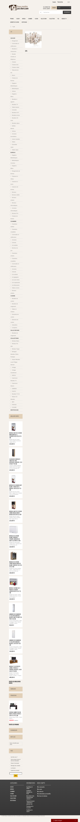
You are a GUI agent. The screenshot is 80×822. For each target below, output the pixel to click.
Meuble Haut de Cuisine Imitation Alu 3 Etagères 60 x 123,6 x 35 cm (15, 435)
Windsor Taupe (15, 349)
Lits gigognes (15, 277)
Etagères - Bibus (14, 95)
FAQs (12, 751)
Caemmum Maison (14, 385)
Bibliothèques (15, 88)
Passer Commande (15, 763)
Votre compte (46, 8)
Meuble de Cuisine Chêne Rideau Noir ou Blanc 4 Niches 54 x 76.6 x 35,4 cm (15, 564)
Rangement (15, 40)
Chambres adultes (14, 225)
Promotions (13, 696)
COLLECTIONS (52, 18)
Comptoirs (14, 327)
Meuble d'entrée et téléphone (13, 56)
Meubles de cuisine (14, 300)
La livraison (13, 768)
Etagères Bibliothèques (14, 85)
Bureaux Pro (15, 213)
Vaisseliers (14, 325)
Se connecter (46, 7)
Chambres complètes (14, 231)
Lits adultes (15, 245)
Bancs (13, 75)
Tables (13, 141)
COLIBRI (14, 407)
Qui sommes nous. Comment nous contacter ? (30, 798)
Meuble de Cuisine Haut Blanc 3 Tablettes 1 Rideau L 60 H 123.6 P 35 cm (15, 487)
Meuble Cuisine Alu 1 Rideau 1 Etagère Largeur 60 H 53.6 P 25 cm (15, 591)
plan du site (60, 2)
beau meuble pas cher (14, 744)
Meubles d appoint (14, 100)
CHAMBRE (30, 18)
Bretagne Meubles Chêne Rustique (14, 354)
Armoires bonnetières (13, 135)
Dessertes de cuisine (15, 316)
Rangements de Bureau (15, 172)
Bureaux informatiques (14, 204)
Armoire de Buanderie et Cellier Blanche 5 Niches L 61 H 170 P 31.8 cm (15, 643)
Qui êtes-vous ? (14, 757)
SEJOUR (18, 18)
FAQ (58, 18)
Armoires (14, 240)
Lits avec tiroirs (15, 279)
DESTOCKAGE (24, 22)
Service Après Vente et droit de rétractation (15, 761)
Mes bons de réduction (42, 796)
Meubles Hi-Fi (15, 112)
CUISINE (36, 18)
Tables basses (15, 107)
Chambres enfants (14, 254)
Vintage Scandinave (13, 371)
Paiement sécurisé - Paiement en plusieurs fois (30, 803)
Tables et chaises (13, 310)
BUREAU (23, 18)
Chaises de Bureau (14, 79)
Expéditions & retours (29, 788)
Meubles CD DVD (14, 119)
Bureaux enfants (13, 199)
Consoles (14, 110)
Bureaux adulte (16, 194)
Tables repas (15, 149)
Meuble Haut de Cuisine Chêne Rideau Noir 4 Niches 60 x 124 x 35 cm (15, 513)
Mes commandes (41, 787)
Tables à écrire (15, 288)
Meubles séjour (16, 123)
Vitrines (14, 91)
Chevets (14, 242)
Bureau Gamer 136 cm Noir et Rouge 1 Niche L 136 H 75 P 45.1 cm (15, 714)
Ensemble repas (14, 146)
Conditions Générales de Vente (29, 793)
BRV (13, 402)
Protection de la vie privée (29, 807)
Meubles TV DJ (16, 394)
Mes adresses (40, 792)
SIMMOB (14, 388)
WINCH (14, 375)
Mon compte (41, 784)
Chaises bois (15, 64)
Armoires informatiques (14, 209)
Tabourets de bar (14, 71)
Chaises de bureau (14, 217)
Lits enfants (15, 274)
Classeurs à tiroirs (14, 183)
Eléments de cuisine (14, 22)
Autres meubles (16, 139)
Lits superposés (16, 282)
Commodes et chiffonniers (15, 45)
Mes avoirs (39, 790)
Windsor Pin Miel (14, 345)
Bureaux (14, 192)
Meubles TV (64, 18)
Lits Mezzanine (15, 285)
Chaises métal (15, 67)
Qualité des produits (15, 771)
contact (54, 2)
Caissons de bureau (14, 188)
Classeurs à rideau (14, 178)
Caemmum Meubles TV (14, 379)
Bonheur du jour (14, 249)
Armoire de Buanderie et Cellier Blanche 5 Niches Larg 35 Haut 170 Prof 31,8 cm (15, 617)
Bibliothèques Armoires (15, 162)
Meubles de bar (16, 115)
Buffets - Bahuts (13, 127)
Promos (12, 18)
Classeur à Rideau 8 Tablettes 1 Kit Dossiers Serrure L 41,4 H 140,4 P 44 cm (15, 461)
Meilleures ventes (15, 416)
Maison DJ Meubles (14, 398)
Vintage (14, 367)
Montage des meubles (15, 766)
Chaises (14, 62)
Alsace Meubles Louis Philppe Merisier (15, 362)
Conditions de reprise (29, 811)
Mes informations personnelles (44, 794)
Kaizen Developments (31, 816)
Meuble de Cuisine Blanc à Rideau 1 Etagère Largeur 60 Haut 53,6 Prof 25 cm (14, 538)
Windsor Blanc (15, 341)
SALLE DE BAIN (44, 18)
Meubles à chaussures (14, 50)
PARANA (14, 404)
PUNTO (14, 391)
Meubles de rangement (14, 305)
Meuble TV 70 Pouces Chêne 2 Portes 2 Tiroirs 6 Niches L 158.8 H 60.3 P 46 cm (15, 669)
